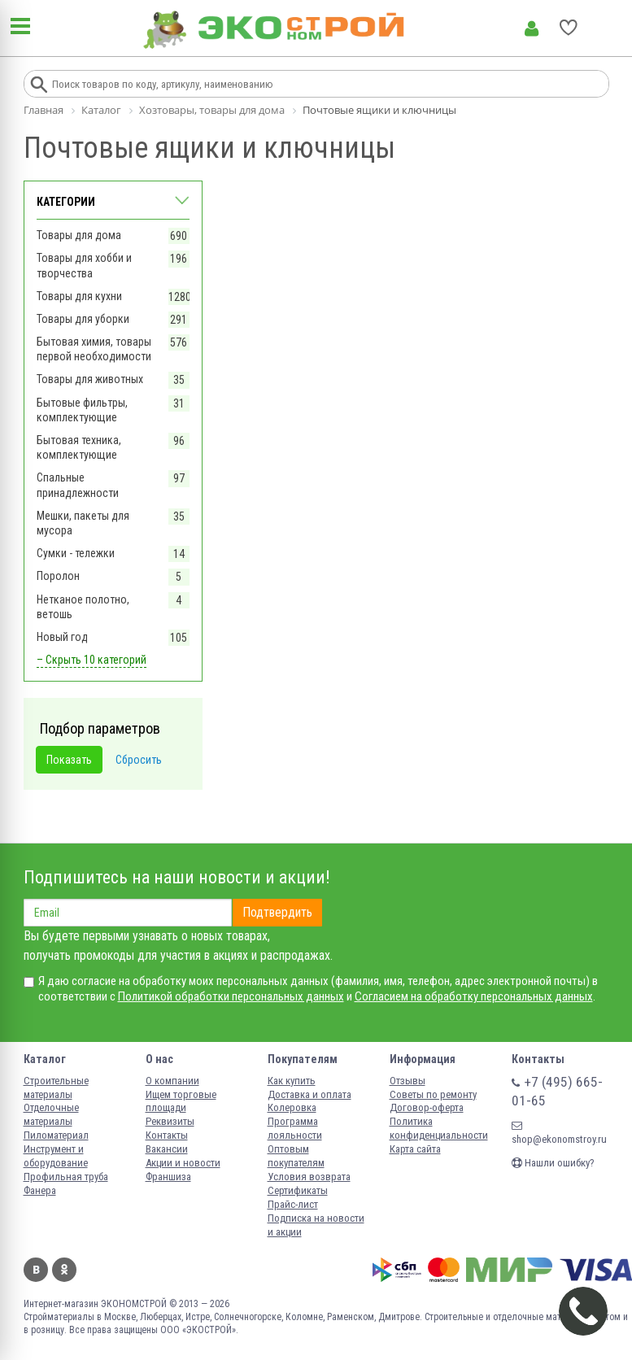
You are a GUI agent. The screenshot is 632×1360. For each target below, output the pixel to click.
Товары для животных (90, 379)
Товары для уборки (83, 318)
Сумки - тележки (76, 553)
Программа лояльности (295, 1128)
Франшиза (168, 1176)
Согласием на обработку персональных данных (474, 996)
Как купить (292, 1080)
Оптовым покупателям (296, 1156)
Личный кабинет (531, 28)
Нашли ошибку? (553, 1163)
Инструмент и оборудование (56, 1156)
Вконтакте (36, 1270)
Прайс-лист (293, 1204)
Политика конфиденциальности (439, 1128)
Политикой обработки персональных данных (231, 996)
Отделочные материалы (51, 1114)
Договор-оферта (427, 1107)
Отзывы (407, 1080)
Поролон (58, 575)
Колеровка (292, 1107)
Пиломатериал (56, 1135)
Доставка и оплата (309, 1094)
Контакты (167, 1135)
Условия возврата (309, 1176)
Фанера (40, 1190)
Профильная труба (66, 1176)
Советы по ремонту (433, 1094)
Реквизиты (170, 1121)
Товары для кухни (79, 296)
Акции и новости (183, 1163)
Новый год (62, 636)
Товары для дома (79, 235)
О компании (172, 1080)
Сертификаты (298, 1190)
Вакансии (167, 1149)
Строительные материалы (56, 1087)
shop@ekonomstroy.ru (559, 1132)
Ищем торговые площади (181, 1101)
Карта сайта (415, 1149)
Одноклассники (64, 1270)
